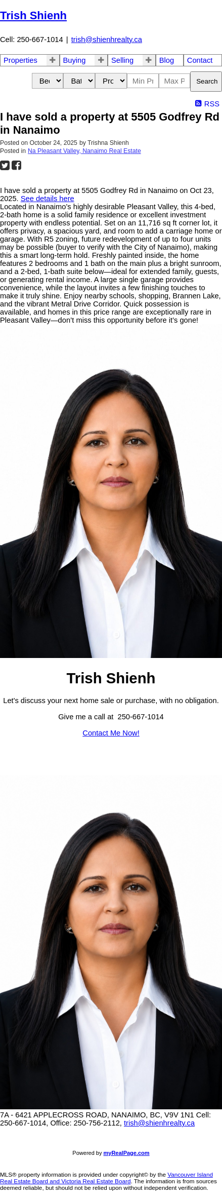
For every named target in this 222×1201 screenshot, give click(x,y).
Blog (166, 60)
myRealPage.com (127, 1153)
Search (206, 81)
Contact (200, 60)
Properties (20, 60)
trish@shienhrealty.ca (106, 39)
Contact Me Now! (110, 733)
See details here (47, 199)
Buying (74, 60)
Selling (122, 60)
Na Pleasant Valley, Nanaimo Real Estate (84, 150)
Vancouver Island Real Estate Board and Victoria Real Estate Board (106, 1177)
